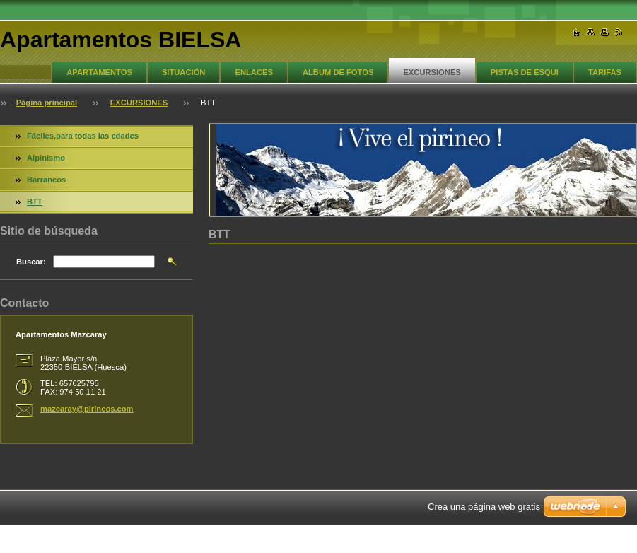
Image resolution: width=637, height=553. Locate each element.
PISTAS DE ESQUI (525, 72)
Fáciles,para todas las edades (83, 136)
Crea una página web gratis (484, 506)
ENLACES (253, 72)
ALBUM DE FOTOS (338, 72)
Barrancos (46, 179)
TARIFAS (604, 72)
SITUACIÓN (184, 72)
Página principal (46, 102)
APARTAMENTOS (99, 72)
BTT (34, 201)
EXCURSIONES (431, 72)
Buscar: (31, 261)
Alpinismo (46, 157)
